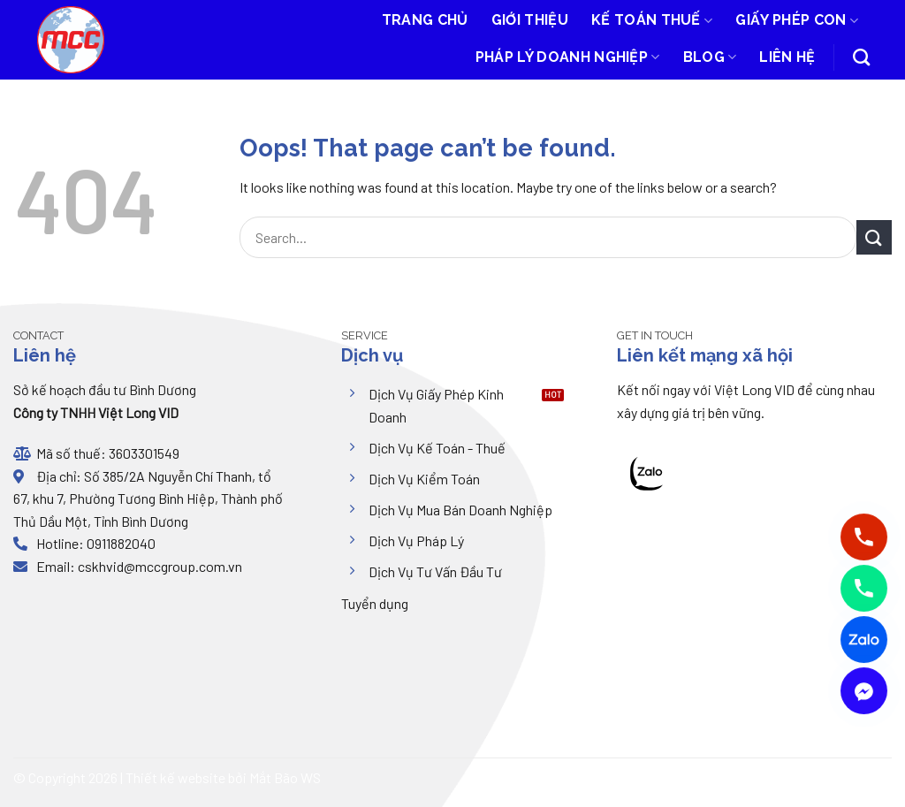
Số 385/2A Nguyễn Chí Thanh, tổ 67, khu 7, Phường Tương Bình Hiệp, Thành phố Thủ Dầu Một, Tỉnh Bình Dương (148, 498)
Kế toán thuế (651, 20)
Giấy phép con (796, 20)
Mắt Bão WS (285, 777)
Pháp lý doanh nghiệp (567, 57)
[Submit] (874, 237)
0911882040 (120, 543)
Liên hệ (787, 57)
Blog (710, 57)
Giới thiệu (529, 19)
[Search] (861, 57)
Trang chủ (425, 19)
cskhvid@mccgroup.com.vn (160, 566)
